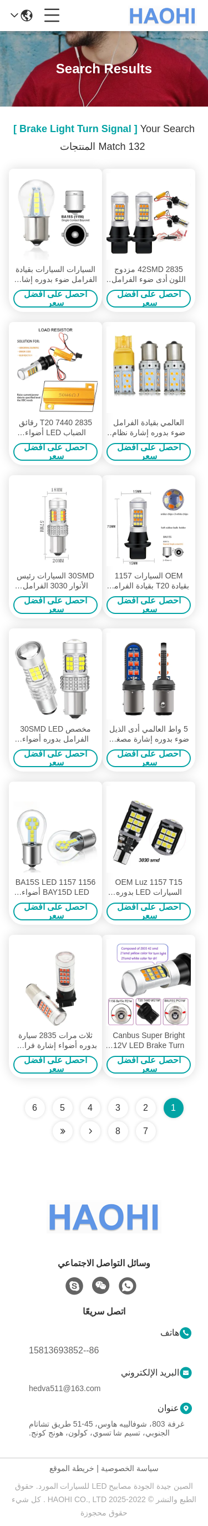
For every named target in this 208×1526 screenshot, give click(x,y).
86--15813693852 (64, 1350)
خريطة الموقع (71, 1468)
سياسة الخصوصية (130, 1468)
